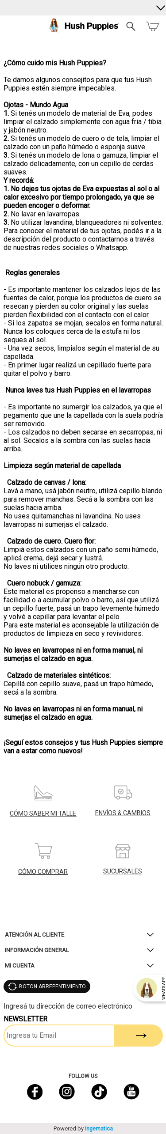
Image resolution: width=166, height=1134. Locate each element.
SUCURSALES (122, 871)
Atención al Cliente (34, 934)
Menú (10, 26)
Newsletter (25, 1019)
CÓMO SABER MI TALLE (43, 813)
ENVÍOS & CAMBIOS (123, 812)
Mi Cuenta (20, 965)
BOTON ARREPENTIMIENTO (52, 986)
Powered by (83, 1128)
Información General (37, 950)
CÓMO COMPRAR (43, 871)
